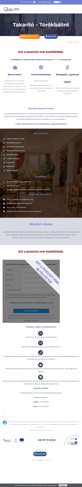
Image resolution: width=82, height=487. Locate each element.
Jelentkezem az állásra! (30, 37)
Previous (70, 42)
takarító (55, 60)
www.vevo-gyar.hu (41, 423)
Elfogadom (63, 485)
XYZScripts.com (47, 455)
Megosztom (51, 36)
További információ (52, 485)
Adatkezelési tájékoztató (41, 445)
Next (76, 42)
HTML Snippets (35, 455)
